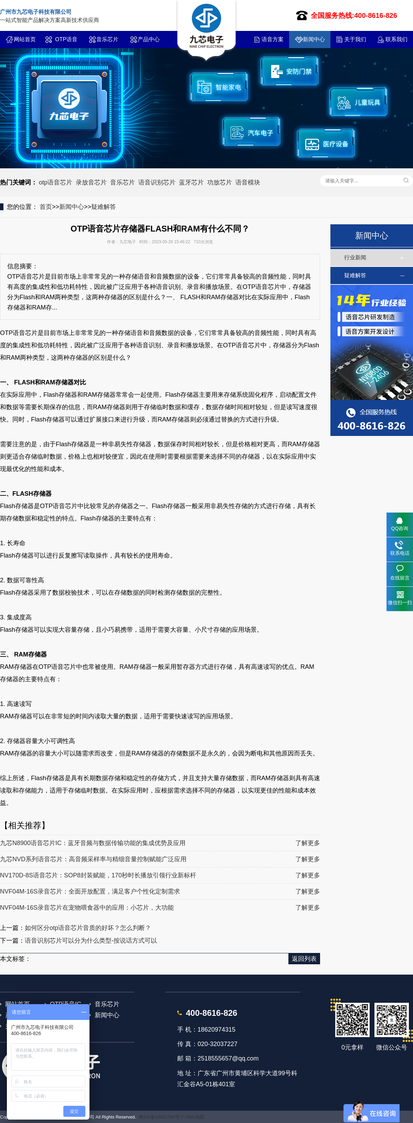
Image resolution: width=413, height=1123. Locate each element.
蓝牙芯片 (191, 182)
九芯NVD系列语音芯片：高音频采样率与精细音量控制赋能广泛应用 (93, 859)
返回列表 (304, 958)
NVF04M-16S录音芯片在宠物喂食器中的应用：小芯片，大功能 (87, 907)
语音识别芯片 (157, 182)
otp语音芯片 (55, 182)
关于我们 (355, 39)
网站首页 (25, 39)
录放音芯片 (91, 182)
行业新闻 (355, 257)
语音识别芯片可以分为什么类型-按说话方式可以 (91, 940)
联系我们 (396, 39)
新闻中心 (314, 39)
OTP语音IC (66, 42)
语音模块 (247, 182)
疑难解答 (103, 206)
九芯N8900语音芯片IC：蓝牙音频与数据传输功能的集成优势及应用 (93, 843)
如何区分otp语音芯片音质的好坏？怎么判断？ (88, 927)
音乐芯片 (107, 39)
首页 (46, 206)
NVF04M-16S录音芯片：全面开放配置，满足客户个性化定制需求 (90, 891)
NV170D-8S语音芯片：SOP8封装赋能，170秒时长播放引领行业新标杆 (98, 875)
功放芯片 (219, 182)
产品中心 (149, 39)
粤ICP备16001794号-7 (161, 1117)
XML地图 (195, 1117)
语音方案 (273, 39)
